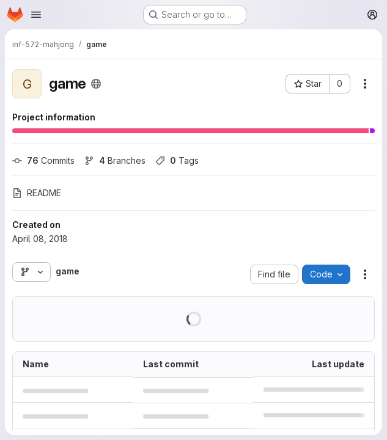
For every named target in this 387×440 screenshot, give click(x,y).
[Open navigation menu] (36, 14)
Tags (177, 160)
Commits (43, 160)
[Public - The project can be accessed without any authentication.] (96, 84)
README (36, 193)
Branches (115, 160)
